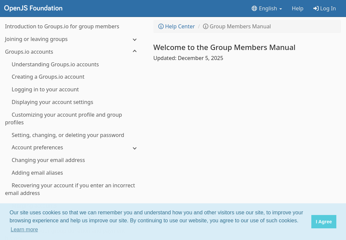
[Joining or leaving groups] (73, 39)
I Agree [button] (324, 221)
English (266, 8)
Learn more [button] (24, 229)
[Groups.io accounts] (73, 51)
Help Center (176, 26)
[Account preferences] (73, 147)
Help (298, 8)
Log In (324, 8)
